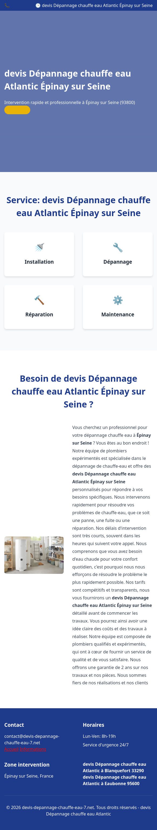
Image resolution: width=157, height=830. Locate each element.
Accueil (11, 749)
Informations (33, 749)
